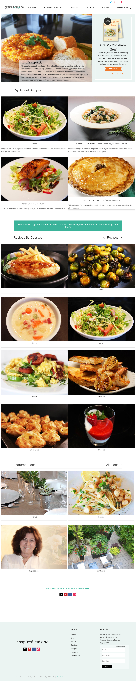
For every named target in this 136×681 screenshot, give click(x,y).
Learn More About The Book (113, 74)
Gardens (74, 645)
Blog (89, 8)
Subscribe (122, 8)
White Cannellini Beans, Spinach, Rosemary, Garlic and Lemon (101, 144)
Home (17, 8)
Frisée (34, 144)
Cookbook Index (53, 8)
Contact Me (75, 656)
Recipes (32, 8)
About (105, 8)
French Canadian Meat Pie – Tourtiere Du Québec (102, 200)
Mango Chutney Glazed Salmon (34, 204)
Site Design (60, 677)
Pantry (74, 8)
